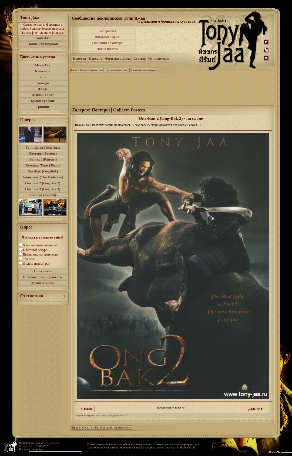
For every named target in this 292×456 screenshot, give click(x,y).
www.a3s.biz (52, 442)
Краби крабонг (43, 101)
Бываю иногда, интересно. (41, 254)
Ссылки (106, 427)
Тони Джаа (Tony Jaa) (43, 147)
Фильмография (107, 37)
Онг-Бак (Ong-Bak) (43, 171)
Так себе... (30, 259)
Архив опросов (43, 283)
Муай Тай (43, 65)
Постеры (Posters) (43, 153)
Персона (95, 58)
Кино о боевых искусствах (87, 70)
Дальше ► (256, 409)
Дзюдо (43, 89)
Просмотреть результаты (43, 277)
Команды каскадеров (143, 70)
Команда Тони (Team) (43, 165)
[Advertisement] (167, 40)
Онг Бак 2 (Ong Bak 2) (42, 183)
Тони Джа (43, 38)
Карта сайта (92, 427)
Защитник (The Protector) (42, 177)
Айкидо (43, 83)
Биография (107, 31)
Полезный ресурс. (35, 250)
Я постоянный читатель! (40, 245)
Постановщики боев (117, 70)
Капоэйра (43, 71)
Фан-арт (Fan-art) (43, 159)
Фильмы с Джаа (117, 58)
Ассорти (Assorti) (42, 195)
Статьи (139, 58)
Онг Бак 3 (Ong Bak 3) (42, 189)
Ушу (42, 77)
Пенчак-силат (43, 95)
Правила (77, 427)
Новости (79, 58)
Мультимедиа (158, 58)
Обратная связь (122, 427)
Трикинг (42, 107)
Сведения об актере (107, 43)
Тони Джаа (134, 18)
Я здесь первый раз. (37, 264)
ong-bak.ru (28, 446)
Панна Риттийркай (42, 44)
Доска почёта (107, 49)
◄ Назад (86, 409)
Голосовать (43, 271)
